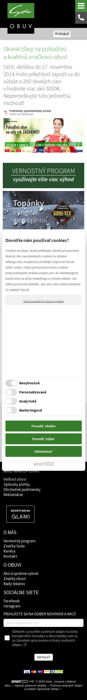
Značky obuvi (14, 578)
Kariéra (9, 551)
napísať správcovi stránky (30, 685)
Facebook (11, 600)
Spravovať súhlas (48, 689)
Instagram (11, 606)
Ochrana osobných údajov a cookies (43, 301)
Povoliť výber (43, 439)
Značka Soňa (14, 546)
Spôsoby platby (16, 484)
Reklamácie (13, 494)
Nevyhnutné (29, 383)
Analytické (27, 401)
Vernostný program (19, 540)
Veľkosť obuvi (14, 479)
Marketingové (30, 410)
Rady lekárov (14, 583)
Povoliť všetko (44, 426)
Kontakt (10, 556)
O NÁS (9, 532)
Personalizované (33, 392)
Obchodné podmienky (22, 489)
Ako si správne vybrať (20, 573)
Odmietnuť (43, 451)
